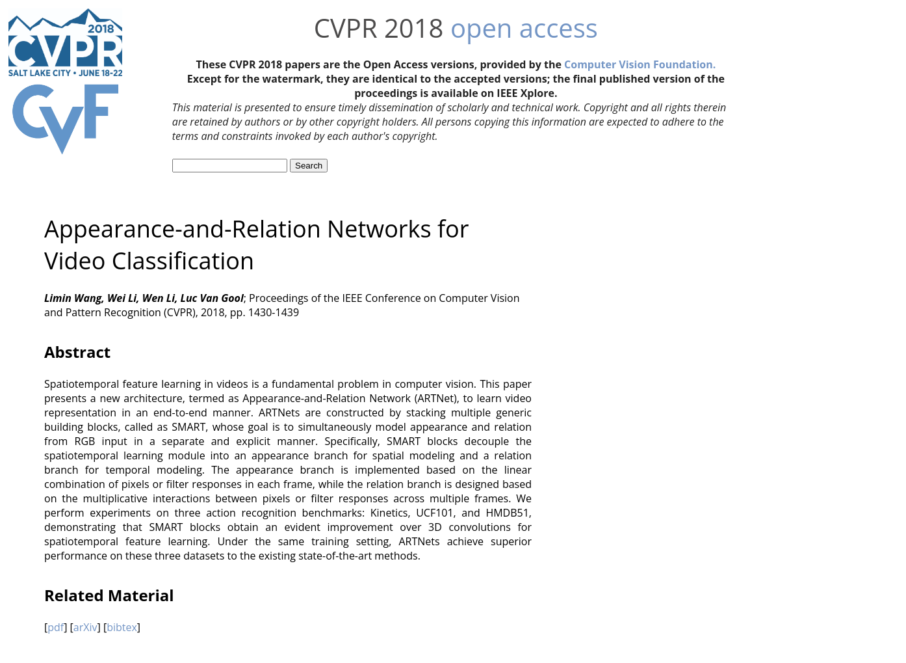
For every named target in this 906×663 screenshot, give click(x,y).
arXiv (85, 627)
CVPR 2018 (379, 28)
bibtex (122, 627)
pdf (55, 627)
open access (524, 28)
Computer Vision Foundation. (640, 64)
